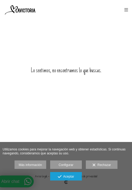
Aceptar (66, 177)
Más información (30, 165)
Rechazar (101, 165)
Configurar (66, 165)
